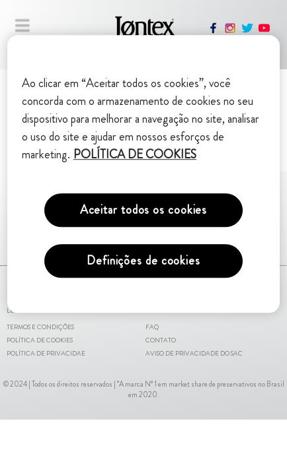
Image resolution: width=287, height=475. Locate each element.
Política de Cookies (40, 340)
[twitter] (247, 31)
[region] (143, 174)
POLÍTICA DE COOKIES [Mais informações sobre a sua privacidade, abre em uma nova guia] (134, 154)
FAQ (152, 327)
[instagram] (230, 31)
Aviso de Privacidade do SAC (194, 353)
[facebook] (213, 31)
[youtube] (264, 31)
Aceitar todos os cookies (144, 209)
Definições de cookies (143, 260)
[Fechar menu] (22, 25)
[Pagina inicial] (142, 32)
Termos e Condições (40, 327)
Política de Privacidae (46, 353)
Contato (160, 340)
